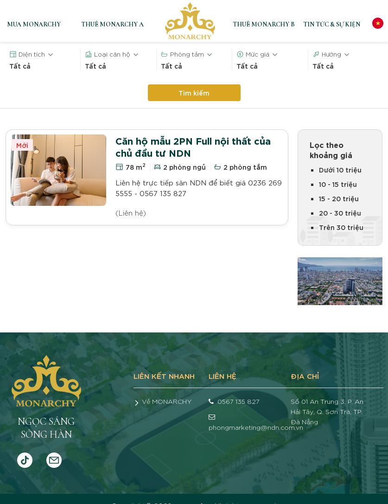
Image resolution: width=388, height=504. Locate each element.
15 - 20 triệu (339, 198)
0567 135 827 (238, 401)
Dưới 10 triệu (340, 169)
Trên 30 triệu (341, 227)
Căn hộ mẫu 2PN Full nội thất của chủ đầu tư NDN (193, 146)
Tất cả (20, 65)
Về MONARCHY (167, 401)
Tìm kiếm (194, 92)
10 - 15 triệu (338, 183)
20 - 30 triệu (340, 212)
